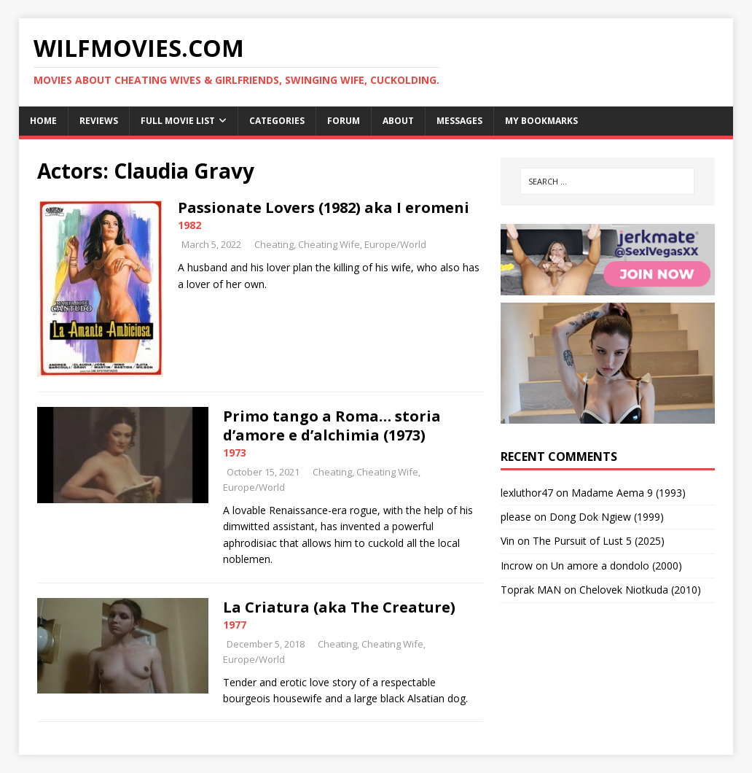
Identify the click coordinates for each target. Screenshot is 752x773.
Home (43, 120)
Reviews (98, 120)
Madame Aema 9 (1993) (628, 493)
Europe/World (395, 244)
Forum (343, 120)
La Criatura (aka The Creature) (339, 607)
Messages (459, 120)
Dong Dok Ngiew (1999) (606, 517)
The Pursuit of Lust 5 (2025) (599, 541)
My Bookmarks (541, 120)
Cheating (274, 244)
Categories (277, 120)
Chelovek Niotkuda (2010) (640, 590)
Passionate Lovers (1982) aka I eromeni (323, 207)
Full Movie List (178, 120)
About (398, 120)
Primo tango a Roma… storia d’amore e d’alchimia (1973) (332, 425)
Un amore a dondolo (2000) (616, 565)
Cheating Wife (329, 244)
